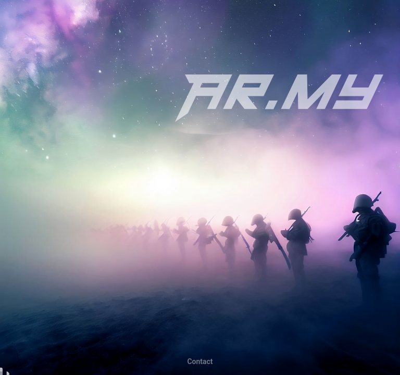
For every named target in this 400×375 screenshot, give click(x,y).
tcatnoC (200, 361)
